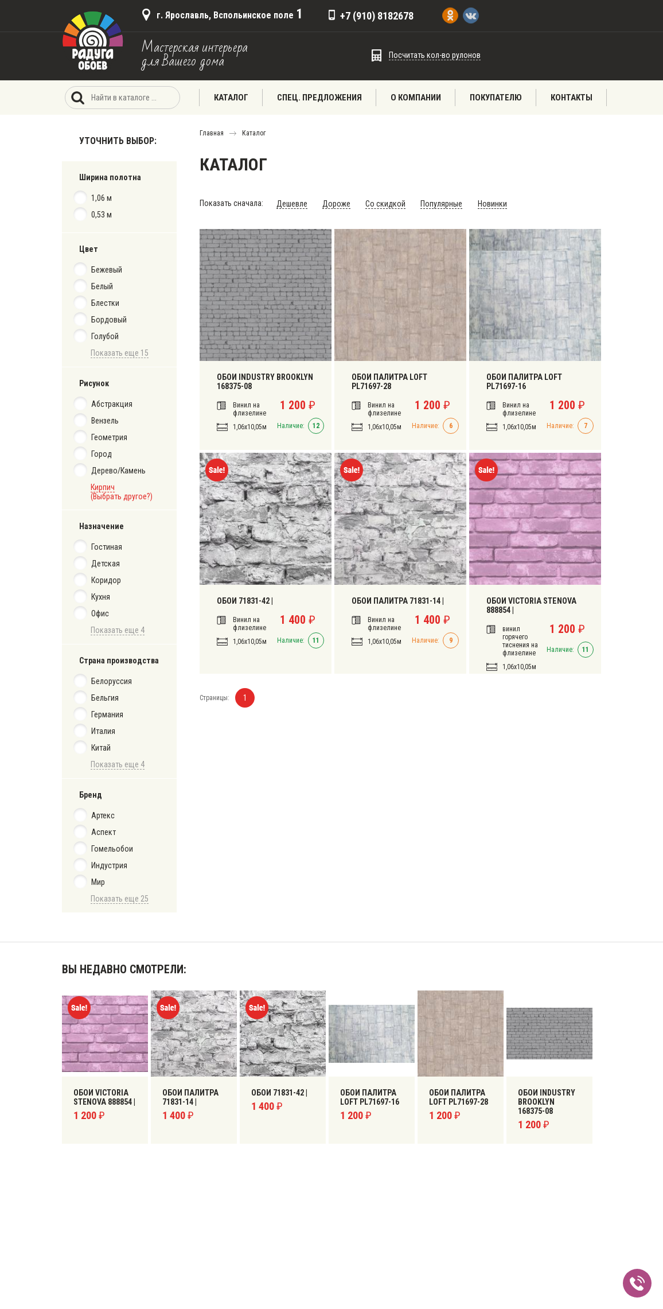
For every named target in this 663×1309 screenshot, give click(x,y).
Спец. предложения (319, 97)
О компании (416, 97)
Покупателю (496, 97)
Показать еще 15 (120, 353)
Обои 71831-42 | (245, 600)
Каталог (231, 97)
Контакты (571, 97)
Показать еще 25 (120, 898)
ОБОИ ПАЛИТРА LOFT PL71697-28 (389, 381)
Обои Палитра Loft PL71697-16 (523, 381)
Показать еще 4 (118, 630)
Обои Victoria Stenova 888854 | (530, 605)
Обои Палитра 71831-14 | (397, 600)
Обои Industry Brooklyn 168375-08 (265, 381)
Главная (212, 133)
